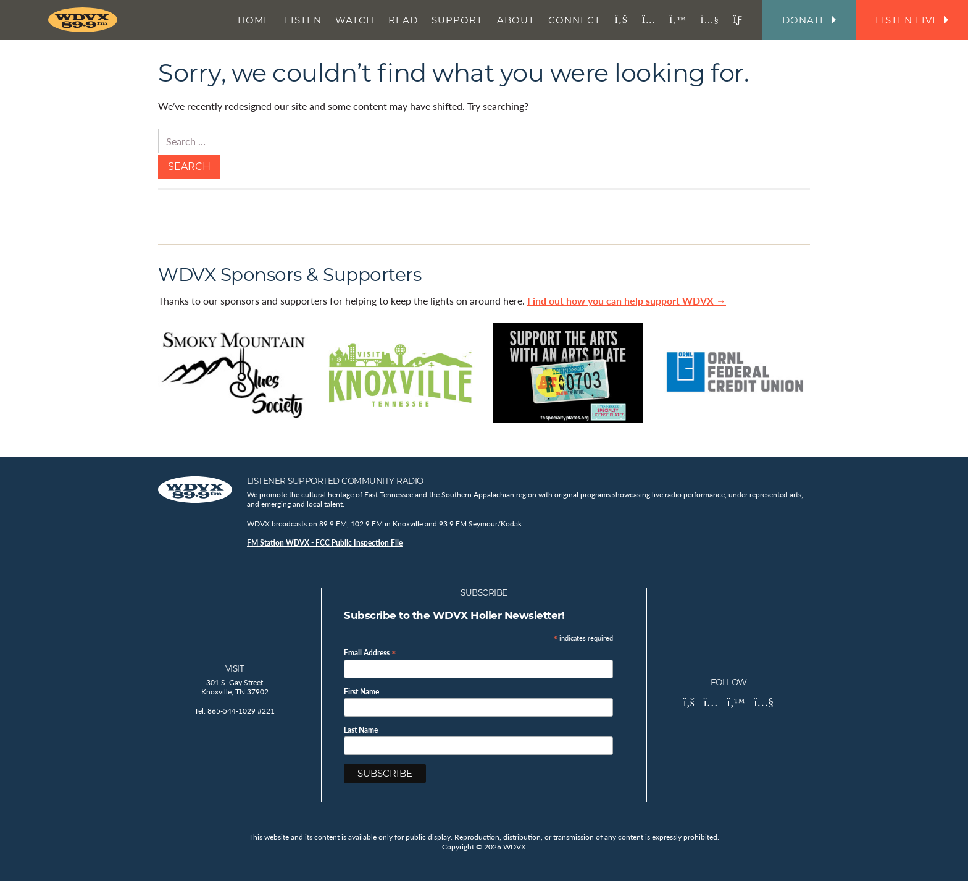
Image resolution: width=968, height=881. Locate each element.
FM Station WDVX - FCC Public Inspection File (325, 542)
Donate (809, 20)
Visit (234, 668)
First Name (361, 692)
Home (254, 20)
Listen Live (911, 20)
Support (457, 20)
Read (403, 20)
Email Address (370, 652)
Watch (354, 20)
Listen (303, 20)
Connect (574, 20)
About (516, 20)
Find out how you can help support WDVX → (626, 300)
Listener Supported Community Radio (335, 481)
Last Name (361, 730)
